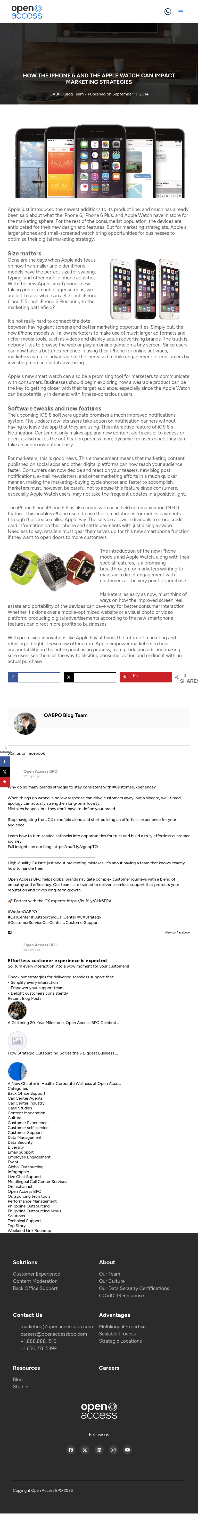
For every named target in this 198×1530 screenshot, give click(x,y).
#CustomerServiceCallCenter (35, 922)
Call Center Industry (26, 1103)
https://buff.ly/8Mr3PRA (89, 900)
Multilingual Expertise (122, 1327)
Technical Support (24, 1220)
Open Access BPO (40, 771)
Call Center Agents (25, 1098)
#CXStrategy (89, 917)
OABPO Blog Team (67, 94)
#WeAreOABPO (22, 911)
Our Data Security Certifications (134, 1288)
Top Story (17, 1225)
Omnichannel (20, 1186)
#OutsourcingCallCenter (53, 917)
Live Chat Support (24, 1176)
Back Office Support (26, 1093)
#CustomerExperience (133, 787)
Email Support (21, 1152)
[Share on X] (90, 677)
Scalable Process (117, 1334)
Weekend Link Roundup (29, 1230)
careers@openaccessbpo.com (54, 1334)
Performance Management (32, 1201)
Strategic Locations (120, 1341)
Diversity (16, 1147)
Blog (18, 1379)
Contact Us (27, 1314)
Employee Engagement (29, 1157)
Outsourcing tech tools (29, 1196)
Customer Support (25, 1132)
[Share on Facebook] (34, 677)
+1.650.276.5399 (39, 1348)
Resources (26, 1367)
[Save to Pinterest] (146, 677)
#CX (49, 819)
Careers (109, 1367)
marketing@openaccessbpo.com (57, 1327)
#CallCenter (19, 917)
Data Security (20, 1142)
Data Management (25, 1137)
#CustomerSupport (81, 922)
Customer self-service (28, 1127)
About (107, 1262)
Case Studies (20, 1108)
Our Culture (112, 1281)
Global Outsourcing (26, 1166)
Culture (14, 1117)
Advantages (114, 1314)
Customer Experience (27, 1122)
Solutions (16, 1215)
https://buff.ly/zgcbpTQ (75, 846)
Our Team (109, 1274)
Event (13, 1161)
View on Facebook (176, 932)
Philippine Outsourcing (29, 1206)
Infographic (18, 1171)
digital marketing (57, 239)
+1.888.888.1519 (38, 1341)
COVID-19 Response (121, 1296)
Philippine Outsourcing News (34, 1211)
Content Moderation (26, 1112)
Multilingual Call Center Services (37, 1181)
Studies (21, 1387)
